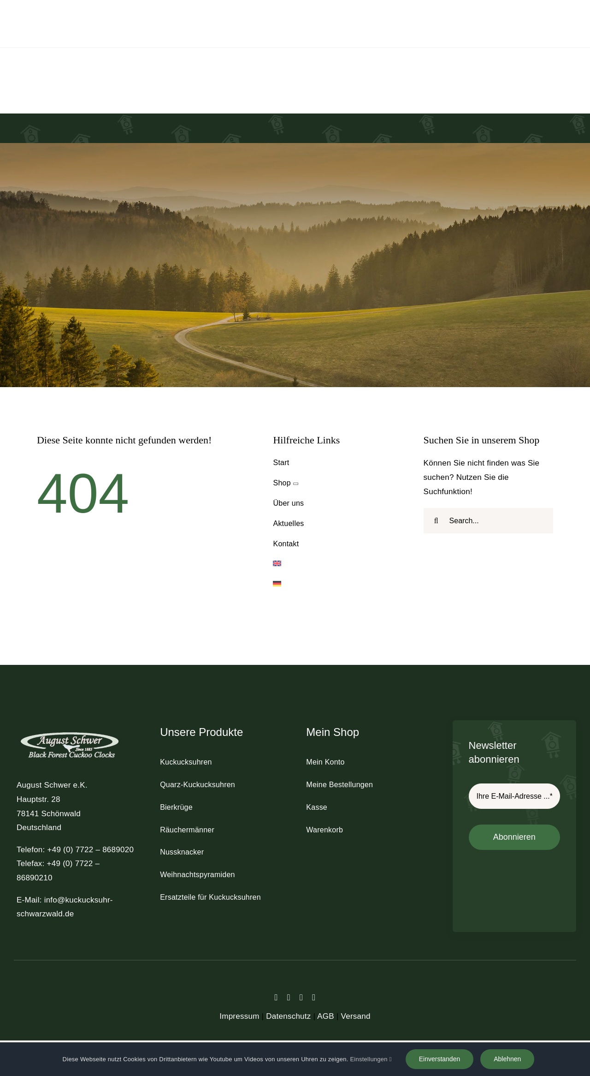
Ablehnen (507, 1059)
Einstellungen (370, 1059)
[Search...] (488, 520)
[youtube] (313, 997)
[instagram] (301, 997)
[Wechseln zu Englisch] (337, 564)
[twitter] (288, 997)
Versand (356, 1016)
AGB (325, 1016)
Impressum (239, 1016)
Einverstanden (439, 1059)
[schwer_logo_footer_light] (70, 731)
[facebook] (276, 997)
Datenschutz (288, 1016)
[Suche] (436, 520)
